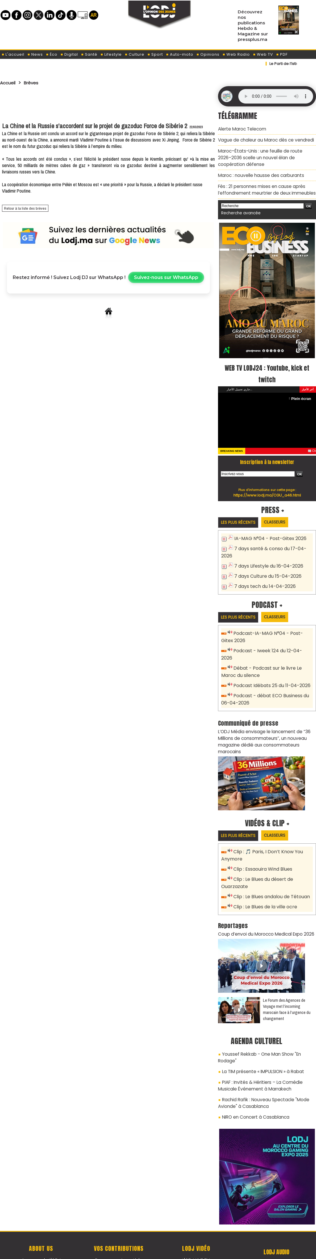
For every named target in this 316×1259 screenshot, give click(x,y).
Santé (89, 54)
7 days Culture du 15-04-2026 (266, 569)
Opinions (207, 54)
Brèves (35, 82)
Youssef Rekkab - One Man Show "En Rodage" (268, 1029)
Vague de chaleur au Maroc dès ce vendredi (263, 139)
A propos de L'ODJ (41, 1224)
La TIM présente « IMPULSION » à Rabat (260, 1039)
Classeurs (281, 517)
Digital (69, 54)
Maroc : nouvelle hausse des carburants (258, 172)
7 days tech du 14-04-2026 (263, 578)
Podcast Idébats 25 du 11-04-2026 (270, 668)
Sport (155, 54)
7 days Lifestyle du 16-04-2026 (266, 559)
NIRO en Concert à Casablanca (253, 1082)
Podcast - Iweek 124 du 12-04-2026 (270, 642)
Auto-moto (179, 54)
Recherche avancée (239, 208)
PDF (282, 54)
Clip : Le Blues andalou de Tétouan (270, 873)
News (35, 54)
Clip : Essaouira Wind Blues (261, 848)
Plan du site (143, 1251)
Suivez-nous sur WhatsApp (166, 277)
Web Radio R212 (276, 1226)
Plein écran (302, 393)
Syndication (172, 1251)
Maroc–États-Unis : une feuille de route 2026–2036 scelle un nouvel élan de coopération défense (264, 155)
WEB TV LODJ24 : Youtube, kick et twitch (267, 368)
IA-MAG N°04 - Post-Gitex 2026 (267, 533)
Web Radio (236, 54)
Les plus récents (240, 517)
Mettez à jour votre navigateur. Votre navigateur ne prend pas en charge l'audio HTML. (275, 96)
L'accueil (12, 54)
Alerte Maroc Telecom (240, 128)
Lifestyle (111, 54)
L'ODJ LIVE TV (196, 1224)
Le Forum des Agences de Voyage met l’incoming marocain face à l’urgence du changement (286, 984)
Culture (134, 54)
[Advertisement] (108, 102)
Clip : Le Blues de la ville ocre (263, 883)
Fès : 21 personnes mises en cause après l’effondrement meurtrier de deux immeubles (264, 185)
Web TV (263, 54)
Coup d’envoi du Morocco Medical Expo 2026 (263, 909)
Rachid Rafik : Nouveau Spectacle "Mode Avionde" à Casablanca (260, 1069)
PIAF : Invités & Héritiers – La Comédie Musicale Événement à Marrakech (267, 1052)
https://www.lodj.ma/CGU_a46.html (267, 489)
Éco (51, 54)
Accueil (9, 82)
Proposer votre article (118, 1224)
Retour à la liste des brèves (22, 208)
